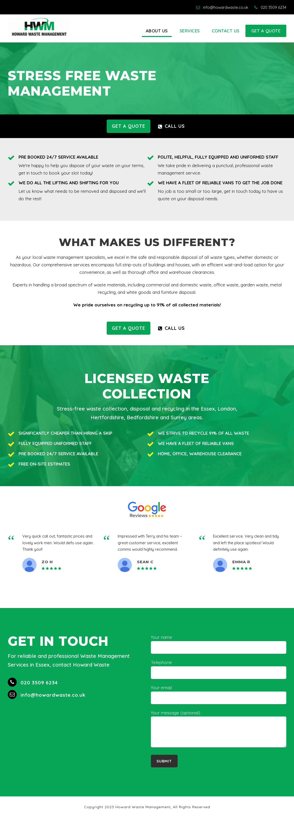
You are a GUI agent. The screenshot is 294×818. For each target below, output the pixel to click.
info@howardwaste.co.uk (222, 7)
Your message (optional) (218, 730)
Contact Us (226, 30)
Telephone (218, 669)
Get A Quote (266, 30)
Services (190, 30)
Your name (218, 644)
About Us (157, 30)
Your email (218, 694)
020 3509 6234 (270, 7)
